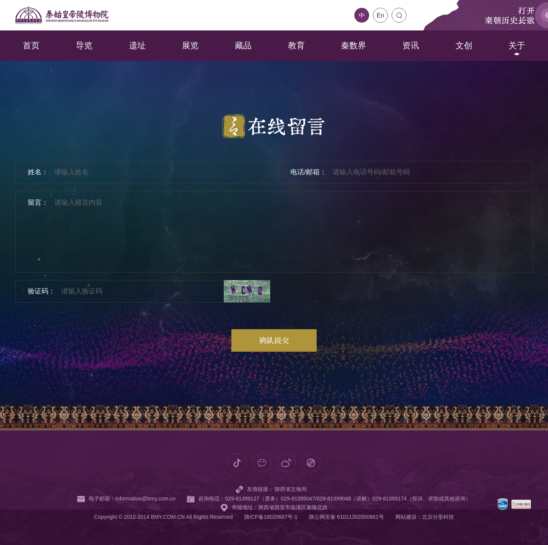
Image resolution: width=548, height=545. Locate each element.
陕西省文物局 (291, 514)
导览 (84, 45)
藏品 (243, 45)
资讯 (410, 45)
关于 (516, 45)
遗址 (137, 45)
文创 (464, 45)
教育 (296, 45)
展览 (190, 45)
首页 (31, 45)
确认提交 (274, 340)
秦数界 (353, 45)
